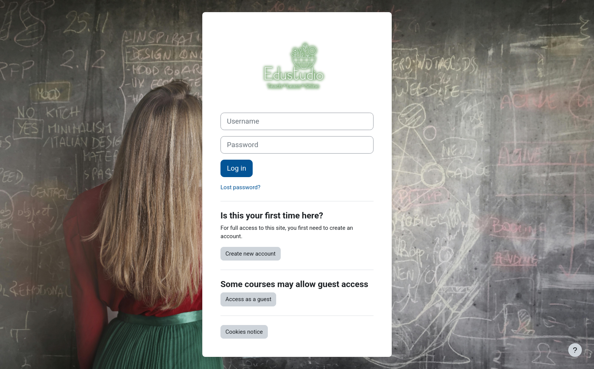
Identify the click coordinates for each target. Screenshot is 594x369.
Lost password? (240, 187)
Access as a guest (248, 299)
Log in (236, 168)
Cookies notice (244, 331)
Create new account (250, 253)
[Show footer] (575, 350)
